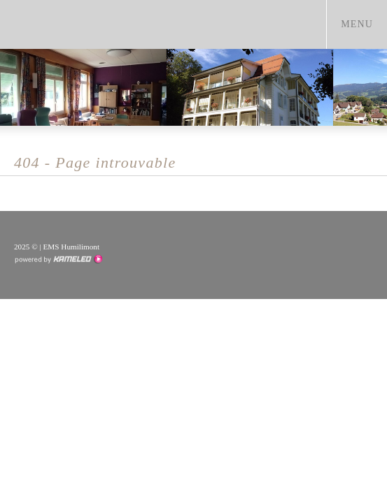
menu (363, 23)
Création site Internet (58, 259)
